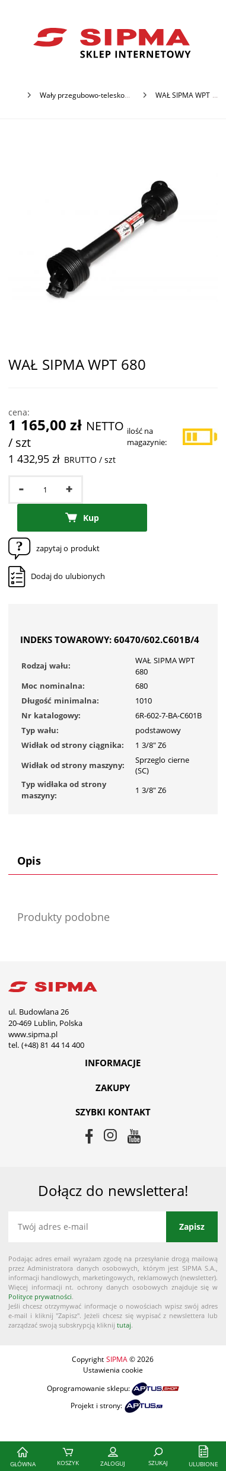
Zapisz (192, 1226)
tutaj (124, 1324)
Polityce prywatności (40, 1296)
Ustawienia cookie (113, 1370)
